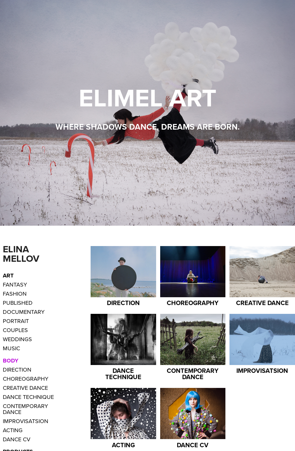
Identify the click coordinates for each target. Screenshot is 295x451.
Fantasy (15, 284)
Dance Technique (28, 397)
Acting (13, 430)
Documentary (24, 312)
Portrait (16, 321)
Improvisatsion (25, 421)
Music (11, 348)
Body (10, 361)
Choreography (25, 379)
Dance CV (16, 439)
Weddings (17, 339)
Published (18, 303)
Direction (17, 369)
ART (8, 275)
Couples (15, 330)
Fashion (15, 294)
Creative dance (25, 388)
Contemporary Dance (25, 409)
